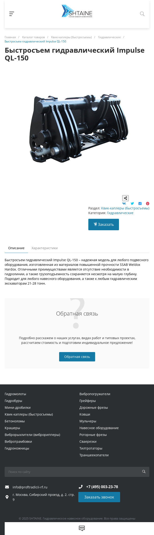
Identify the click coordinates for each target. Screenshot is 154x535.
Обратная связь (77, 356)
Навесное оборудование (99, 428)
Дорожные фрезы (93, 407)
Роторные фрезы (93, 434)
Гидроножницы (17, 448)
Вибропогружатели (94, 394)
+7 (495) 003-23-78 (102, 486)
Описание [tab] (16, 248)
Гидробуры (13, 400)
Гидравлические (120, 213)
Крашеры (12, 428)
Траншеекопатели (94, 455)
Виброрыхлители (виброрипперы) (32, 434)
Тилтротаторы (90, 448)
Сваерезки (88, 441)
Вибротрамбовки (18, 441)
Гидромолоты (15, 394)
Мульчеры (87, 421)
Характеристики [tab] (45, 248)
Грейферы (87, 400)
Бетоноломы (15, 421)
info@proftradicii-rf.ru (30, 487)
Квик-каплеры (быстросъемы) (125, 208)
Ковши (84, 414)
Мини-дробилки (18, 407)
